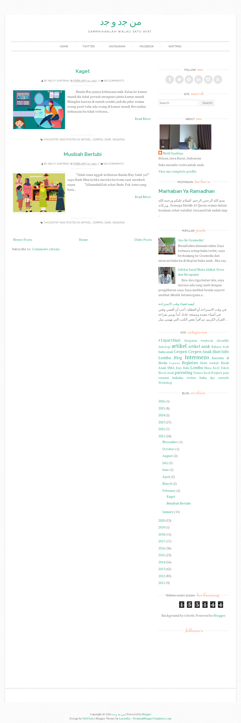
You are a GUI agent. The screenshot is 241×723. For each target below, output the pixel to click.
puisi (226, 373)
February (169, 490)
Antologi (164, 347)
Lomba (196, 367)
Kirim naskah (209, 363)
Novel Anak (166, 373)
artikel (86, 139)
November (170, 442)
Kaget (83, 71)
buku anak (165, 352)
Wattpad (174, 46)
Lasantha (124, 718)
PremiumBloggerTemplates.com (152, 718)
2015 (161, 555)
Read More (143, 118)
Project (216, 372)
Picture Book (202, 373)
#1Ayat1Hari (169, 340)
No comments (114, 80)
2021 (161, 436)
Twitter (88, 46)
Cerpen (98, 139)
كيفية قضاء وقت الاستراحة (176, 304)
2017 (161, 541)
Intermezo (197, 357)
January (167, 511)
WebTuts (88, 718)
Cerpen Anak (200, 351)
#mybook (207, 341)
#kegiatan (190, 341)
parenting (183, 372)
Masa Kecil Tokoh (216, 368)
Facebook (147, 46)
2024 (161, 415)
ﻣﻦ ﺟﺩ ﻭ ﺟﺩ (120, 22)
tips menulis (219, 378)
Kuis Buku (182, 368)
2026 (161, 401)
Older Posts (143, 239)
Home (64, 46)
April (166, 476)
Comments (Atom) (46, 249)
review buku (197, 377)
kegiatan (174, 363)
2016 (161, 548)
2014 (161, 562)
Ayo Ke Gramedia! (191, 240)
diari (107, 139)
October (168, 449)
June (165, 469)
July (165, 463)
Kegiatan (118, 139)
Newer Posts (22, 239)
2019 (161, 527)
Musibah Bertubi (83, 154)
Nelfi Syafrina (58, 80)
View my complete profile (177, 171)
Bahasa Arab (220, 347)
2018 (161, 534)
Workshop (165, 383)
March (167, 483)
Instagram (117, 46)
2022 (161, 429)
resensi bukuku (170, 377)
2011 (161, 582)
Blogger (219, 615)
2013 (161, 569)
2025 (161, 408)
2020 (161, 520)
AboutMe (223, 341)
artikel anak (199, 346)
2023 (161, 422)
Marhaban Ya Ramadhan (186, 191)
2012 (161, 576)
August (167, 455)
